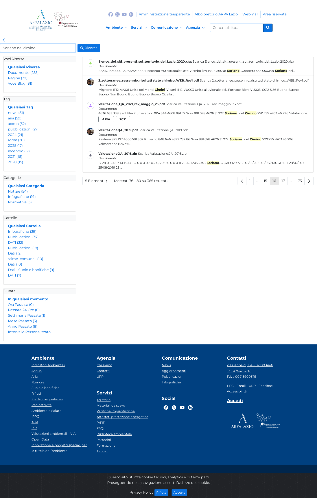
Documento (23, 73)
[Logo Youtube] (124, 14)
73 (301, 182)
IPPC (35, 416)
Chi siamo (104, 365)
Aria (34, 377)
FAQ (100, 428)
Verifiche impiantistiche (116, 411)
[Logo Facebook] (111, 14)
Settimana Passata (26, 315)
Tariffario (104, 400)
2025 (15, 145)
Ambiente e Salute (46, 411)
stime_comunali (25, 259)
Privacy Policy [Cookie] (141, 492)
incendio (19, 151)
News (166, 365)
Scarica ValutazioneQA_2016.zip (162, 154)
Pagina (17, 78)
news (16, 113)
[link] (3, 40)
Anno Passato (23, 326)
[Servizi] (140, 28)
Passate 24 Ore (24, 310)
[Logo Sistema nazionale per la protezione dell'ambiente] (66, 20)
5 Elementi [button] (98, 182)
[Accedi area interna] (235, 401)
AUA (34, 422)
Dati (15, 253)
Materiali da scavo (111, 405)
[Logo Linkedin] (131, 14)
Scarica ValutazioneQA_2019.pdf (163, 130)
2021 (15, 156)
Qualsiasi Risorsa (24, 67)
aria (14, 118)
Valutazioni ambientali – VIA (53, 434)
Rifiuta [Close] (162, 492)
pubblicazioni (23, 129)
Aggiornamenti (174, 371)
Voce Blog (20, 83)
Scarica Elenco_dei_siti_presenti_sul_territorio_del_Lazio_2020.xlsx (243, 61)
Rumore (37, 382)
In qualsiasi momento (28, 299)
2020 (15, 162)
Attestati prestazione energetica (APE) (122, 420)
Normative (20, 202)
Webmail (250, 14)
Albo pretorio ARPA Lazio (216, 14)
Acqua (36, 371)
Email (241, 386)
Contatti (103, 371)
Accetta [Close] (180, 492)
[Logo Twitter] (117, 14)
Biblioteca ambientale (114, 434)
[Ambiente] (117, 28)
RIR (34, 428)
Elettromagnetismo (47, 399)
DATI (15, 242)
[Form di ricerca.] (237, 28)
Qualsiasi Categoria (26, 186)
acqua (17, 124)
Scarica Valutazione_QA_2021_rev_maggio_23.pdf (203, 104)
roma (16, 140)
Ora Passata (21, 305)
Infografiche (22, 197)
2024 (15, 135)
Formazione (106, 446)
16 (276, 182)
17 (285, 182)
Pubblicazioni (23, 237)
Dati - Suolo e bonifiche (31, 270)
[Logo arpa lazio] (40, 20)
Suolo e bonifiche (45, 388)
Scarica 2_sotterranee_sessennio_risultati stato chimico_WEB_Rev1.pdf (254, 80)
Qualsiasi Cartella (24, 226)
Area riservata (275, 14)
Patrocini (104, 440)
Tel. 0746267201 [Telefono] (239, 371)
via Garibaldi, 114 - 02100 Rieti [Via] (250, 365)
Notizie (18, 191)
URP (100, 377)
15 (267, 182)
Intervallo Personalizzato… (30, 332)
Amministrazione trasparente (164, 14)
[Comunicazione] (167, 28)
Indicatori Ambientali (48, 365)
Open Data (40, 439)
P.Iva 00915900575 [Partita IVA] (241, 377)
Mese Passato (22, 321)
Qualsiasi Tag (20, 107)
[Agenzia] (196, 28)
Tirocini (102, 451)
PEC (230, 386)
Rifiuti (36, 394)
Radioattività (41, 405)
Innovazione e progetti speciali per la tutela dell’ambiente (59, 448)
